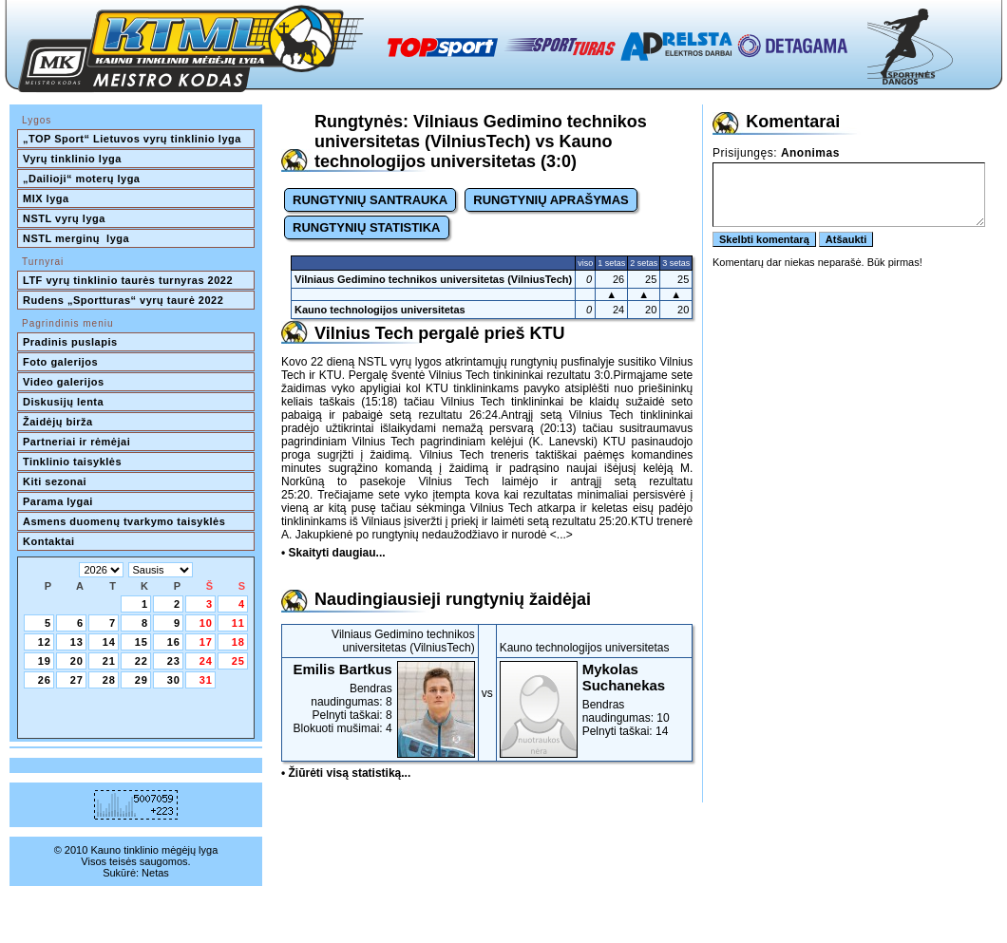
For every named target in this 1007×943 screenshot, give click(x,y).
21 (109, 661)
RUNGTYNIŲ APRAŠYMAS (550, 200)
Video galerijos (63, 381)
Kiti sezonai (54, 481)
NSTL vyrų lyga (64, 218)
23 (173, 661)
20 (77, 661)
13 (77, 642)
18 (238, 642)
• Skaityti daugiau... (333, 552)
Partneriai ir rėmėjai (76, 441)
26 (44, 680)
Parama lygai (58, 501)
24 (206, 661)
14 (109, 642)
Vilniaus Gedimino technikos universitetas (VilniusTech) (433, 279)
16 (173, 642)
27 (77, 680)
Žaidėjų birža (58, 421)
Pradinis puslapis (70, 342)
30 (173, 680)
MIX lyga (46, 198)
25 (238, 661)
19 (44, 661)
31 (206, 680)
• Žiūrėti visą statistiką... (345, 773)
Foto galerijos (60, 362)
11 (238, 623)
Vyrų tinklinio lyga (72, 158)
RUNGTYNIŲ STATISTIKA (367, 227)
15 (141, 642)
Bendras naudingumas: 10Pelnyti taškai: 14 (595, 699)
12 (44, 642)
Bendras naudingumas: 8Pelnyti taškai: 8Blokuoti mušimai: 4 (380, 698)
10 (206, 623)
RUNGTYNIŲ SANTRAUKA (370, 200)
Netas (155, 872)
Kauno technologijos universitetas (380, 309)
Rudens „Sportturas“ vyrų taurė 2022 (123, 300)
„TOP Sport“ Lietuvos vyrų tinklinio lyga (132, 138)
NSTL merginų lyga (76, 238)
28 (109, 680)
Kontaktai (49, 541)
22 (141, 661)
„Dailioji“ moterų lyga (81, 178)
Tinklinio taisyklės (72, 461)
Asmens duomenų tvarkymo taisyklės (124, 521)
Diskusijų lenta (63, 401)
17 (206, 642)
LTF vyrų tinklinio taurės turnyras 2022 (130, 280)
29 (141, 680)
